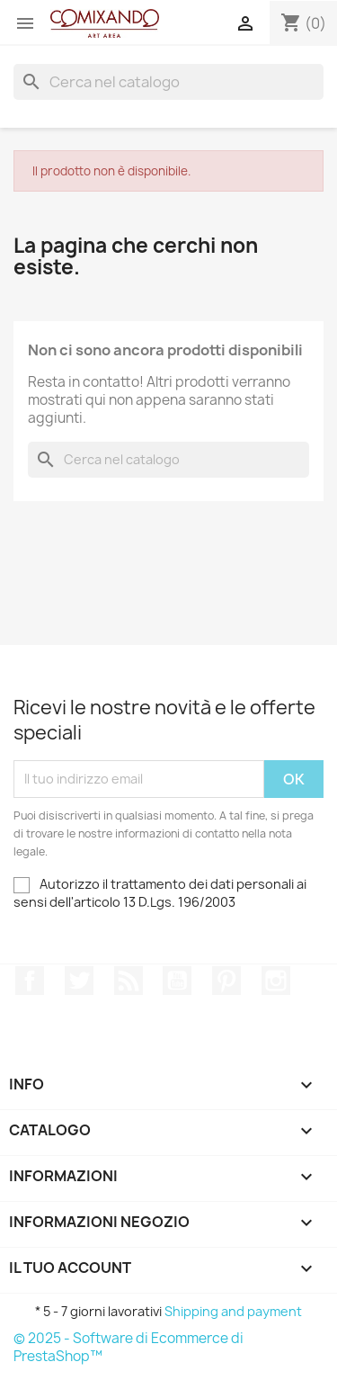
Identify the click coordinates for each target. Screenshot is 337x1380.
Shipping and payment (233, 1311)
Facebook (29, 980)
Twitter (79, 980)
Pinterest (226, 980)
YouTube (177, 980)
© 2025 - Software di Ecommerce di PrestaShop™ (128, 1347)
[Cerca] (168, 82)
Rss (128, 980)
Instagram (276, 980)
